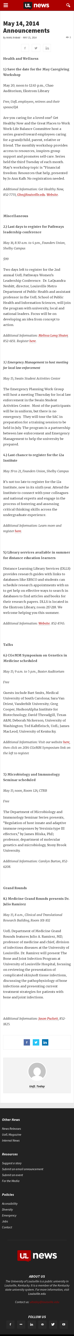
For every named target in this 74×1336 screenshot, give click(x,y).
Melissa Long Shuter (52, 335)
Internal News (11, 1140)
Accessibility (10, 1203)
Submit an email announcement (22, 1169)
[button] (68, 5)
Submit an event (12, 1175)
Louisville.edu (37, 1294)
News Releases (11, 1129)
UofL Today (13, 37)
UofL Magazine (11, 1134)
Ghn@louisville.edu (31, 195)
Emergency (9, 1215)
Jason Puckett (48, 1018)
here (32, 341)
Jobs (5, 1221)
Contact (7, 1227)
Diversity (7, 1209)
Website (52, 195)
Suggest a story (12, 1163)
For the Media (11, 1181)
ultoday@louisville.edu (44, 1302)
